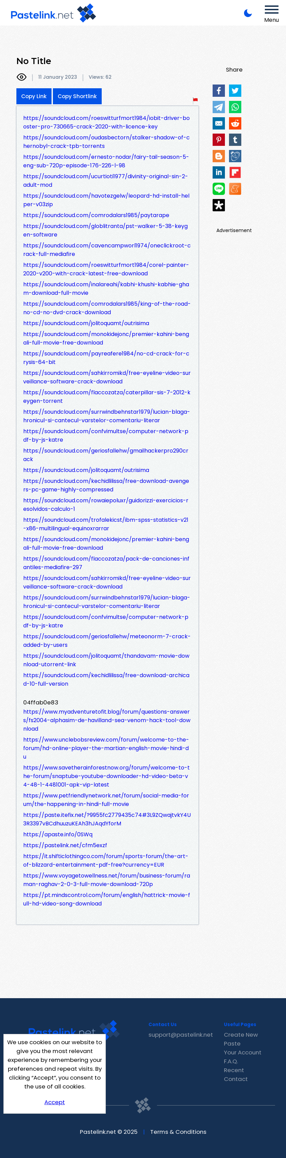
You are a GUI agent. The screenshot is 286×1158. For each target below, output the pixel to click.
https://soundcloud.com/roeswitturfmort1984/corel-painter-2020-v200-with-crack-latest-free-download (106, 269)
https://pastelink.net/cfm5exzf (65, 845)
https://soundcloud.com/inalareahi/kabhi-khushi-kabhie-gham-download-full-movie (106, 288)
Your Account (242, 1052)
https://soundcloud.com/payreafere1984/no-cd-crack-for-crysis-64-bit (106, 358)
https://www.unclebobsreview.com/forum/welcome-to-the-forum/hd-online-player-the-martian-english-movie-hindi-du (106, 748)
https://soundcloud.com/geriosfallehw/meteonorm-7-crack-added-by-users (107, 641)
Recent (234, 1070)
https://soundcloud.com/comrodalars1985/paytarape (96, 215)
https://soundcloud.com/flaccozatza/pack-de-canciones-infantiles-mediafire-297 (106, 563)
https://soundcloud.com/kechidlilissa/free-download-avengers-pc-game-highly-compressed (106, 485)
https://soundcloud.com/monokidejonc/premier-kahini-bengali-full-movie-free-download (106, 338)
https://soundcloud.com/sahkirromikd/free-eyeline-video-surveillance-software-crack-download (107, 377)
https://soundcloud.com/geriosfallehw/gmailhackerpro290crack (105, 455)
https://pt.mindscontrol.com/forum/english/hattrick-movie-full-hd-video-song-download (106, 899)
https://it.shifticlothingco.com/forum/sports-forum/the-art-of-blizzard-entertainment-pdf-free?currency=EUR (105, 860)
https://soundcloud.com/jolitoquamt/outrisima (86, 323)
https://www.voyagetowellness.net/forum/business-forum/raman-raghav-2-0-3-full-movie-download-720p (106, 880)
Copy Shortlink (77, 96)
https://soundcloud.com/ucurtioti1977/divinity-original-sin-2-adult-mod (105, 180)
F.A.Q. (231, 1061)
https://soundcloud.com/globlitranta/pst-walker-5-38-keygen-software (105, 230)
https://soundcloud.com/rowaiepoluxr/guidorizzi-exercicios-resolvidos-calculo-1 (105, 505)
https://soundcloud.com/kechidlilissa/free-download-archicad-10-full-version (106, 679)
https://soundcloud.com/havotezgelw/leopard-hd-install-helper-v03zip (106, 200)
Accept (54, 1102)
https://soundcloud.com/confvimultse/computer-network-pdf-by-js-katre (105, 435)
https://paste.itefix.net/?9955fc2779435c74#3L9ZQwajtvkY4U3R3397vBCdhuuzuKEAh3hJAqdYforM (107, 819)
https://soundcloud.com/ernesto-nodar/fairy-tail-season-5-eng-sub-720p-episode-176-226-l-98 (106, 161)
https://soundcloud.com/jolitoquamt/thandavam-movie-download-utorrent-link (106, 660)
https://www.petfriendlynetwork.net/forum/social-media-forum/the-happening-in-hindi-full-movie (106, 800)
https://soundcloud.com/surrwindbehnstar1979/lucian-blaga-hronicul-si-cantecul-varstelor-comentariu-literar (106, 416)
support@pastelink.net (180, 1035)
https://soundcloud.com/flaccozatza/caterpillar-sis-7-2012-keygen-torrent (106, 396)
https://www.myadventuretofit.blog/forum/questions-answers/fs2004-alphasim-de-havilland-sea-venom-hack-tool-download (106, 720)
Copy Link (34, 96)
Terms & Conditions (178, 1132)
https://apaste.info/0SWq (57, 834)
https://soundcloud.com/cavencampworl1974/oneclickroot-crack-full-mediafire (107, 250)
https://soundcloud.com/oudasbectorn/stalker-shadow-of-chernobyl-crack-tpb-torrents (106, 142)
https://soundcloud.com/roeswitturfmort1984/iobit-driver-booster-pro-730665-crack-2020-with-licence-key (106, 122)
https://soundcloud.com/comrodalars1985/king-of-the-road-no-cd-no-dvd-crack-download (107, 308)
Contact (236, 1079)
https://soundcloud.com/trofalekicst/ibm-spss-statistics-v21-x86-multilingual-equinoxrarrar (105, 524)
